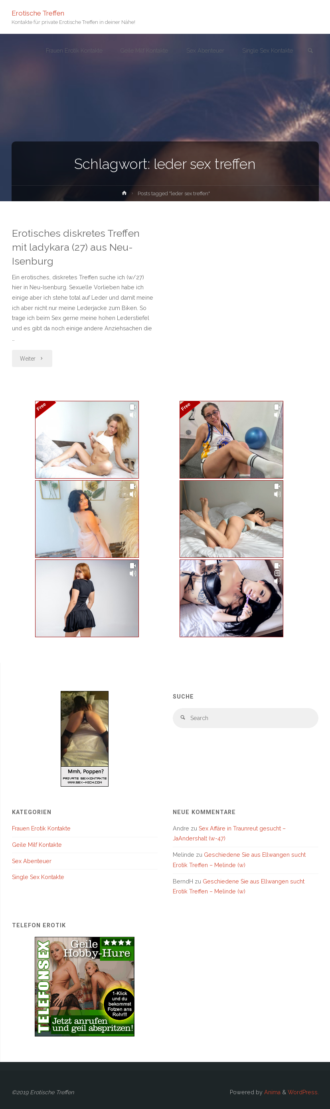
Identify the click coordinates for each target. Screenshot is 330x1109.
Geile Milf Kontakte (37, 845)
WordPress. (303, 1092)
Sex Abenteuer (31, 861)
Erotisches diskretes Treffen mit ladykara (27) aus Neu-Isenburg (76, 247)
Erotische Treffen (38, 13)
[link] (310, 51)
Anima (272, 1092)
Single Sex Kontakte (38, 877)
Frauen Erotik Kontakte (41, 828)
